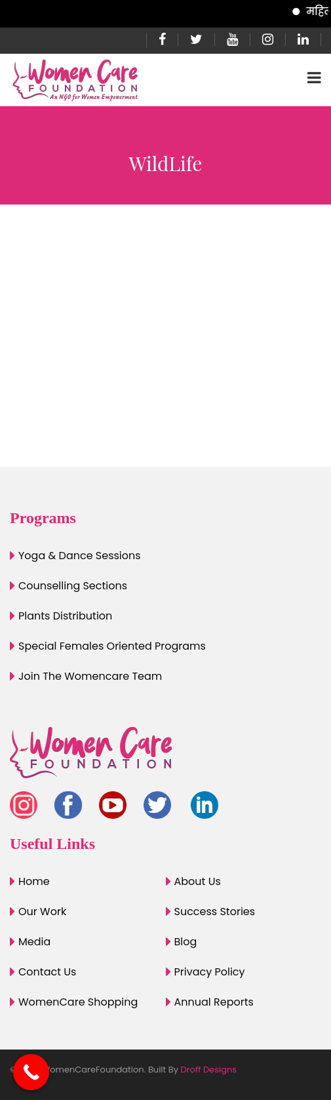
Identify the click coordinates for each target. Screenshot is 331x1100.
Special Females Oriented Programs (112, 646)
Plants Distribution (65, 615)
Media (34, 941)
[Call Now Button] (31, 1072)
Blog (185, 941)
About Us (197, 881)
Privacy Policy (209, 971)
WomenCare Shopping (78, 1002)
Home (34, 881)
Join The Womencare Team (90, 676)
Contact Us (47, 971)
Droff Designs (209, 1069)
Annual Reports (214, 1002)
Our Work (42, 911)
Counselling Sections (72, 585)
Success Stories (215, 911)
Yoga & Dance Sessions (79, 555)
